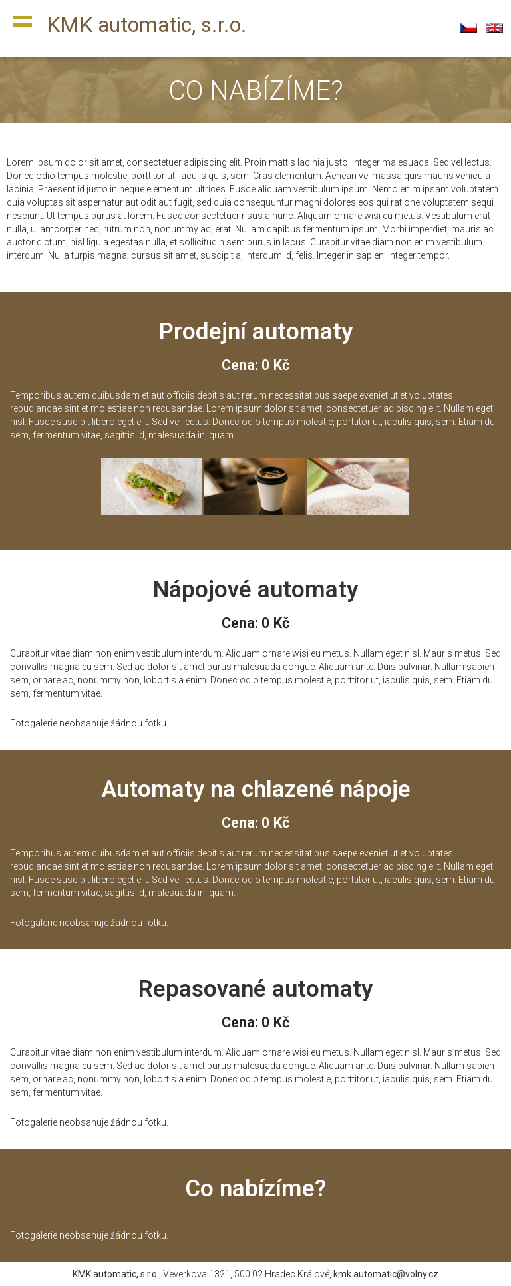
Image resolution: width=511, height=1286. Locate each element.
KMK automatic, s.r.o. (147, 24)
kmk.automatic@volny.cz (385, 1274)
